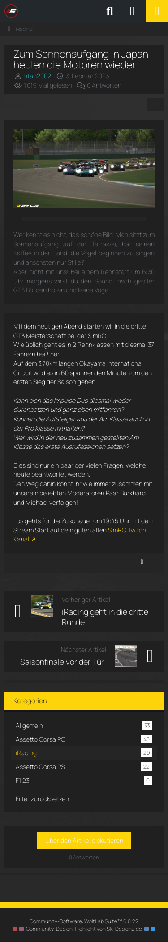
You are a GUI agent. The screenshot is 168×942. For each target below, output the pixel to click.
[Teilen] (155, 104)
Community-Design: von (84, 929)
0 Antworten (104, 85)
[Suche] (110, 11)
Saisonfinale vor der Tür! (63, 661)
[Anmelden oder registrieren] (132, 11)
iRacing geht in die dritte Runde (105, 616)
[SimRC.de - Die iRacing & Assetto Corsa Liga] (82, 11)
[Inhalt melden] (142, 562)
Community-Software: (84, 921)
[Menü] (157, 11)
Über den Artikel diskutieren (84, 840)
